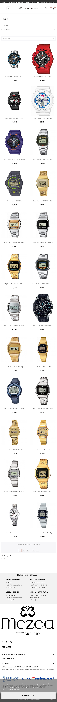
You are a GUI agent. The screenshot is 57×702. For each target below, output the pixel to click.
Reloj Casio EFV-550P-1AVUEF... (42, 325)
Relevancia (29, 38)
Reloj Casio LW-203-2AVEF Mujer (14, 408)
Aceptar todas (28, 695)
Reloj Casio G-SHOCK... (14, 201)
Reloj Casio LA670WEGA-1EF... (43, 367)
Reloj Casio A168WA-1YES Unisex (42, 284)
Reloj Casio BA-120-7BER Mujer (43, 118)
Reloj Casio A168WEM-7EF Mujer (14, 325)
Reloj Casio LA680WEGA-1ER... (42, 491)
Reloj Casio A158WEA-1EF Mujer (43, 242)
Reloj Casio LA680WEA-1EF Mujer (43, 408)
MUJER (6, 26)
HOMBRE (7, 29)
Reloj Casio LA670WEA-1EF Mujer (43, 533)
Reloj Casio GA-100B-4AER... (43, 77)
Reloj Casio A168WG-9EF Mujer (14, 367)
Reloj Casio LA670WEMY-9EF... (14, 450)
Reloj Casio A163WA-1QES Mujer (43, 159)
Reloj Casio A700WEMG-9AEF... (42, 201)
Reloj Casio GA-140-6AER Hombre (14, 159)
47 (34, 550)
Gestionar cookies (15, 689)
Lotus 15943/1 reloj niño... (14, 533)
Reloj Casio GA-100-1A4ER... (14, 118)
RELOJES (4, 19)
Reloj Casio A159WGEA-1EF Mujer (14, 284)
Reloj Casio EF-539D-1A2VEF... (14, 77)
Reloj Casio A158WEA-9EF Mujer (14, 242)
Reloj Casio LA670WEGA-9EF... (43, 450)
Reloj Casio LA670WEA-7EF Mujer (14, 491)
